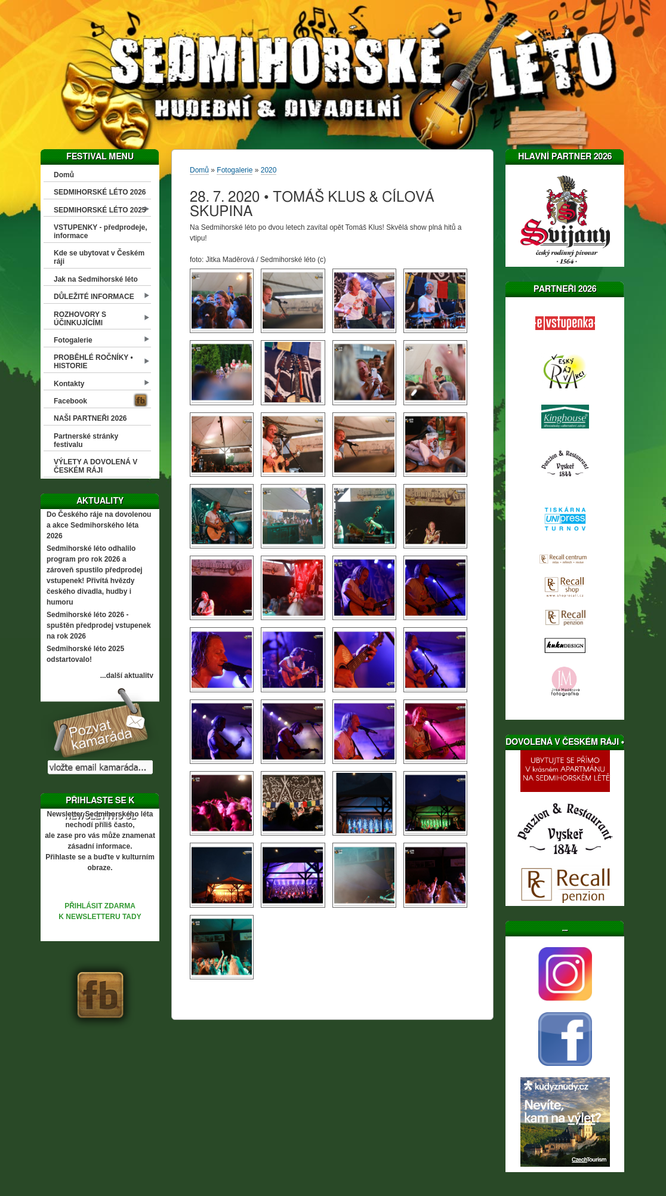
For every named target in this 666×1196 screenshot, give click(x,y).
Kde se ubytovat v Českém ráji (99, 257)
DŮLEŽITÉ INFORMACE (94, 296)
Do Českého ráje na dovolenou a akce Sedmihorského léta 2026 (99, 525)
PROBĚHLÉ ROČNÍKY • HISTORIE (93, 361)
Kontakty (69, 384)
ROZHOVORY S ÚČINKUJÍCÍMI (80, 318)
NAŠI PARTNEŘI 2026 (90, 418)
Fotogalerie (73, 340)
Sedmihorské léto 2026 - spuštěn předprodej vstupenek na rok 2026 (99, 625)
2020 (269, 170)
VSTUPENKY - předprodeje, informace (100, 231)
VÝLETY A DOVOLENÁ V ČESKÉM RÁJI (95, 466)
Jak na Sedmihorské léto (96, 279)
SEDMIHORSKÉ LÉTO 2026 (100, 192)
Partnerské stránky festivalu (86, 440)
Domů (64, 175)
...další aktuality (126, 675)
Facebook (70, 401)
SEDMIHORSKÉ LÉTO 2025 (100, 210)
